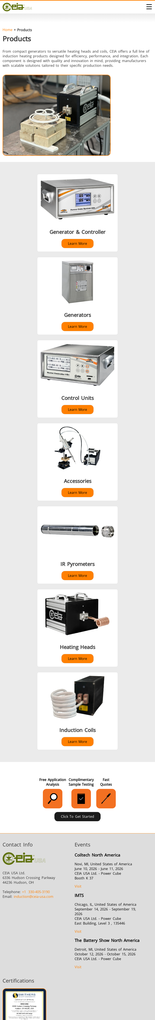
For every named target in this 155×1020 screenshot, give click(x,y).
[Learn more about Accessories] (77, 462)
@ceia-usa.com (33, 896)
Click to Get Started (77, 816)
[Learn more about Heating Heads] (77, 628)
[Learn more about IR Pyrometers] (77, 545)
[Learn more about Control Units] (77, 379)
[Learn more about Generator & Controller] (77, 213)
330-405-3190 (36, 891)
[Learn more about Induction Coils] (77, 711)
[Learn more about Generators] (77, 296)
